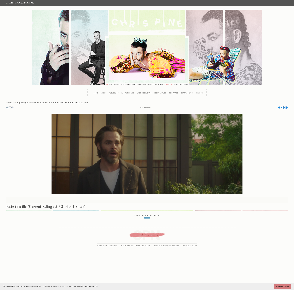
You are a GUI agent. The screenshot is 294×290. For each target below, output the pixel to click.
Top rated (174, 93)
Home (95, 93)
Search (199, 93)
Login (103, 93)
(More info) (93, 286)
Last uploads (127, 93)
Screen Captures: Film (77, 102)
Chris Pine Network (20, 3)
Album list (114, 93)
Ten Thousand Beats (140, 246)
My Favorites (187, 93)
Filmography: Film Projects (26, 102)
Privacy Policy (190, 246)
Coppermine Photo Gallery (166, 246)
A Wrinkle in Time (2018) (52, 102)
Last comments (144, 93)
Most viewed (160, 93)
